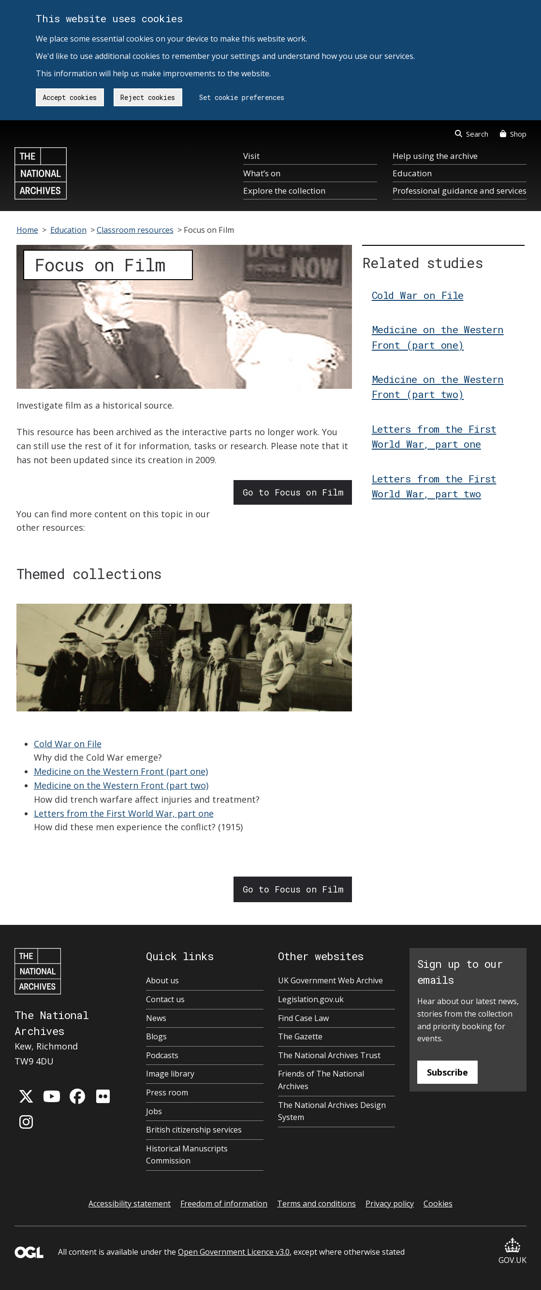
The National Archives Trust (329, 1055)
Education (412, 173)
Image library (170, 1073)
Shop (513, 134)
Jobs (154, 1111)
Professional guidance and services (459, 190)
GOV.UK (512, 1251)
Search (471, 134)
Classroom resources (135, 230)
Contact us (165, 999)
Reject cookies (147, 97)
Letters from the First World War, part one (124, 813)
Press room (167, 1092)
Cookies (438, 1203)
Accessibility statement (129, 1203)
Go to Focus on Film (293, 492)
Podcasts (162, 1055)
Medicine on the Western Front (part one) (121, 771)
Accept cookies (70, 97)
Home (27, 230)
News (156, 1018)
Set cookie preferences (241, 97)
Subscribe (447, 1072)
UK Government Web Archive (330, 980)
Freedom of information (223, 1203)
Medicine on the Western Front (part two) (121, 785)
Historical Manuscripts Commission (187, 1154)
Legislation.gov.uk (311, 999)
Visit (251, 155)
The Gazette (300, 1036)
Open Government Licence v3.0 (234, 1252)
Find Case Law (303, 1018)
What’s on (261, 173)
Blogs (156, 1036)
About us (162, 980)
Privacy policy (390, 1203)
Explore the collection (284, 190)
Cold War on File (68, 744)
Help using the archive (435, 155)
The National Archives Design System (332, 1111)
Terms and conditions (316, 1203)
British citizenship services (194, 1129)
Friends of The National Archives (321, 1080)
